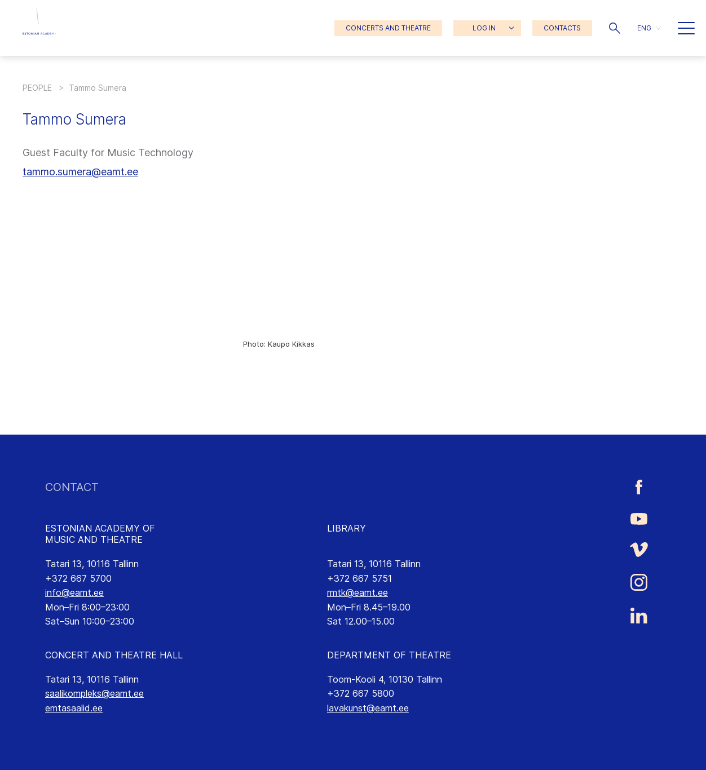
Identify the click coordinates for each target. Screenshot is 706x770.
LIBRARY (346, 528)
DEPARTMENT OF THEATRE (389, 655)
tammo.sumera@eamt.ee (80, 172)
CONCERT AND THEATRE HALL (114, 655)
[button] (614, 28)
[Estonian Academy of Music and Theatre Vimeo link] (639, 549)
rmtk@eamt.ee (357, 592)
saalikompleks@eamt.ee (94, 693)
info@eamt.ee (74, 592)
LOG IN (484, 28)
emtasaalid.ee (74, 708)
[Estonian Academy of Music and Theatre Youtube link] (639, 518)
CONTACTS (562, 28)
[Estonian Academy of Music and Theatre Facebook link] (639, 487)
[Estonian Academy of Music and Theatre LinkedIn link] (639, 615)
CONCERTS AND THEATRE (388, 28)
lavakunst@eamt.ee (368, 708)
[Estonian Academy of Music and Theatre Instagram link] (639, 582)
